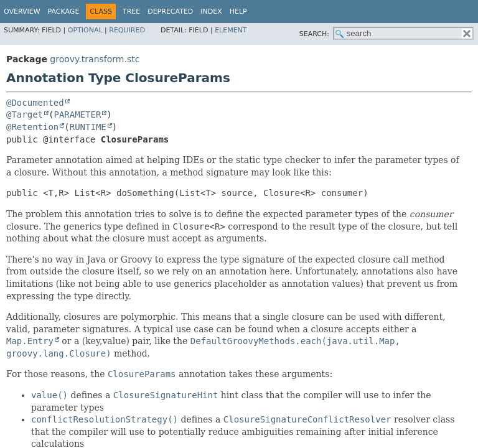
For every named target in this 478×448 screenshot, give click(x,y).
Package (64, 11)
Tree (131, 11)
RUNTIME (88, 127)
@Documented (35, 103)
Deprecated (170, 11)
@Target (24, 114)
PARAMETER (77, 114)
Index (211, 11)
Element (230, 30)
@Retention (32, 127)
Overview (22, 11)
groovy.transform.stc (94, 59)
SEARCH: (314, 34)
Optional (85, 30)
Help (238, 11)
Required (127, 30)
